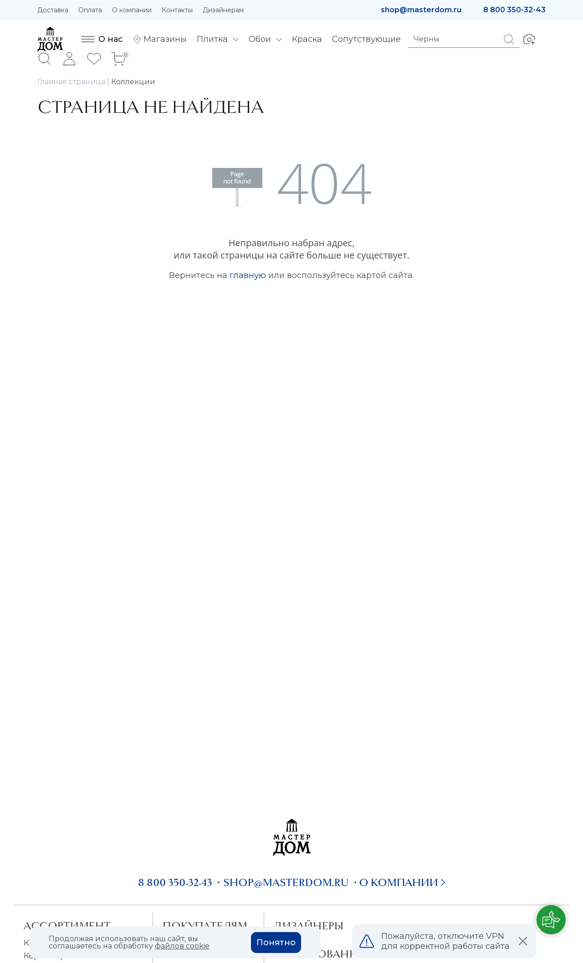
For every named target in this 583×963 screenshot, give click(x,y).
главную (248, 275)
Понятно (276, 943)
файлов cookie (182, 946)
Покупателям (205, 926)
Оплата (90, 10)
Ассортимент (67, 926)
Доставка (52, 10)
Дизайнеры (308, 926)
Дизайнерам (223, 10)
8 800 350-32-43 (514, 9)
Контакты (177, 10)
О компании (132, 10)
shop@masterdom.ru (421, 9)
